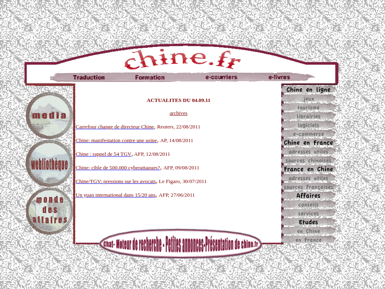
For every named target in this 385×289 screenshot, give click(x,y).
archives (178, 113)
